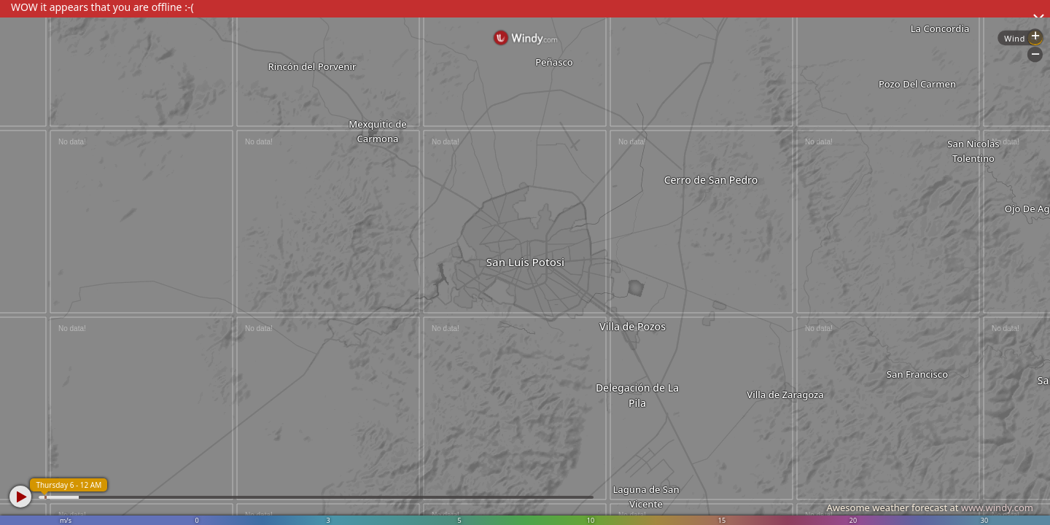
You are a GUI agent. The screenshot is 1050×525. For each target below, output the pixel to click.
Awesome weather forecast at (929, 507)
